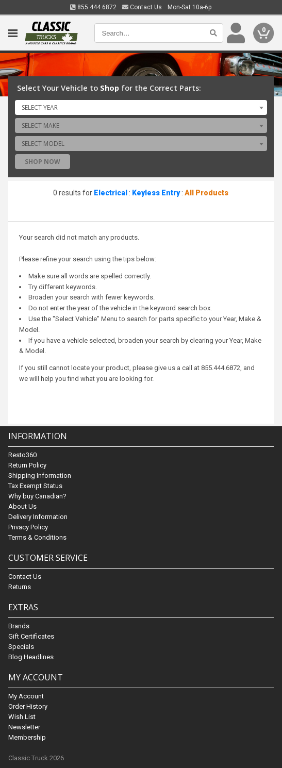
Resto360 (22, 455)
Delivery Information (38, 517)
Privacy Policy (28, 527)
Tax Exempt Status (35, 486)
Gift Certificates (31, 636)
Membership (27, 737)
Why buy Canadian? (37, 496)
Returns (19, 587)
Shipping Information (39, 475)
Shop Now (42, 161)
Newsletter (24, 727)
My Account (26, 696)
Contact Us (142, 7)
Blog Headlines (31, 657)
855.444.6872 (93, 7)
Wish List (22, 717)
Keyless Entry (156, 193)
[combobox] (141, 107)
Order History (27, 706)
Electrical (110, 193)
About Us (22, 506)
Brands (18, 626)
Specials (21, 646)
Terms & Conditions (37, 537)
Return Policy (27, 465)
